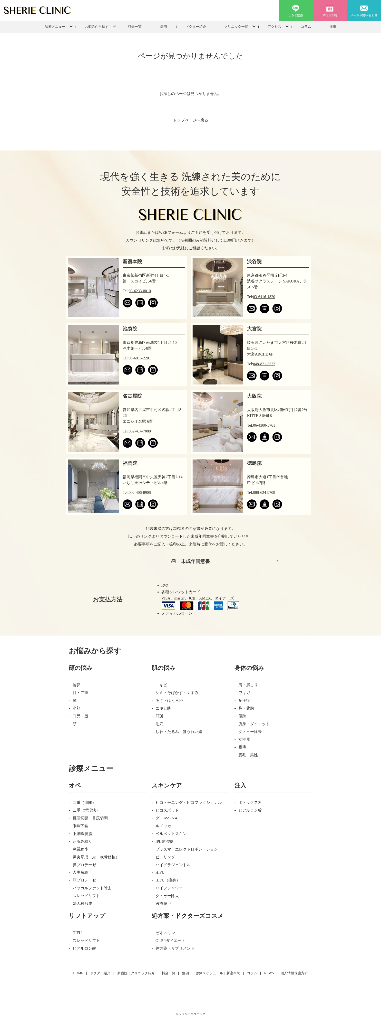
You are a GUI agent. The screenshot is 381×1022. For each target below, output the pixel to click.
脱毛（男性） (250, 755)
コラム (306, 26)
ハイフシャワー (169, 888)
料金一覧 (135, 26)
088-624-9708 (264, 492)
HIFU (160, 872)
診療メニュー (55, 26)
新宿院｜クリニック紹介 (136, 973)
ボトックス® (249, 802)
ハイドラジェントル (173, 865)
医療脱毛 (163, 903)
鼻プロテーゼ (84, 865)
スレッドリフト (86, 896)
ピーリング (165, 857)
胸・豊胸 (246, 708)
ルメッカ (163, 826)
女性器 (244, 739)
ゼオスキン (165, 933)
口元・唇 (80, 716)
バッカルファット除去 (92, 888)
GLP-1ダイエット (171, 940)
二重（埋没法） (86, 810)
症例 (163, 26)
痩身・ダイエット (254, 724)
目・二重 (80, 693)
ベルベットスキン (171, 834)
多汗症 (244, 700)
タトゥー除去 (250, 732)
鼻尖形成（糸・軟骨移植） (96, 857)
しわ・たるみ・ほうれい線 (179, 732)
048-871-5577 (264, 364)
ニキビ (161, 685)
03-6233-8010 (140, 291)
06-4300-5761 (264, 425)
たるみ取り (82, 841)
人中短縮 (80, 872)
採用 (332, 26)
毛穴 (159, 724)
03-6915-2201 (140, 358)
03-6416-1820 (264, 297)
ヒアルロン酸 (250, 810)
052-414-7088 (140, 431)
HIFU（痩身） (168, 880)
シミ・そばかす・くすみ (177, 693)
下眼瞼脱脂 (82, 834)
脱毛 (242, 747)
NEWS (269, 973)
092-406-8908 (140, 492)
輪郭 (76, 685)
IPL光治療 (164, 841)
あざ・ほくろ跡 (169, 700)
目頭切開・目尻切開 (90, 818)
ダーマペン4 (166, 818)
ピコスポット (167, 810)
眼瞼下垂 (80, 826)
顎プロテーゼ (84, 880)
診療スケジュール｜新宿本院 (218, 973)
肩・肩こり (248, 685)
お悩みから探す (97, 26)
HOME (78, 973)
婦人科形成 (82, 903)
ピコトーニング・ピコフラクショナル (189, 802)
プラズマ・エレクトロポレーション (187, 849)
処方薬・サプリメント (175, 948)
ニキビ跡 (163, 708)
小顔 (76, 708)
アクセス (274, 26)
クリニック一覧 (236, 26)
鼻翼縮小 (80, 849)
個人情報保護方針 (294, 973)
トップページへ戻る (190, 120)
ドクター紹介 (196, 26)
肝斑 (159, 716)
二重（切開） (84, 802)
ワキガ (244, 693)
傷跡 (242, 716)
